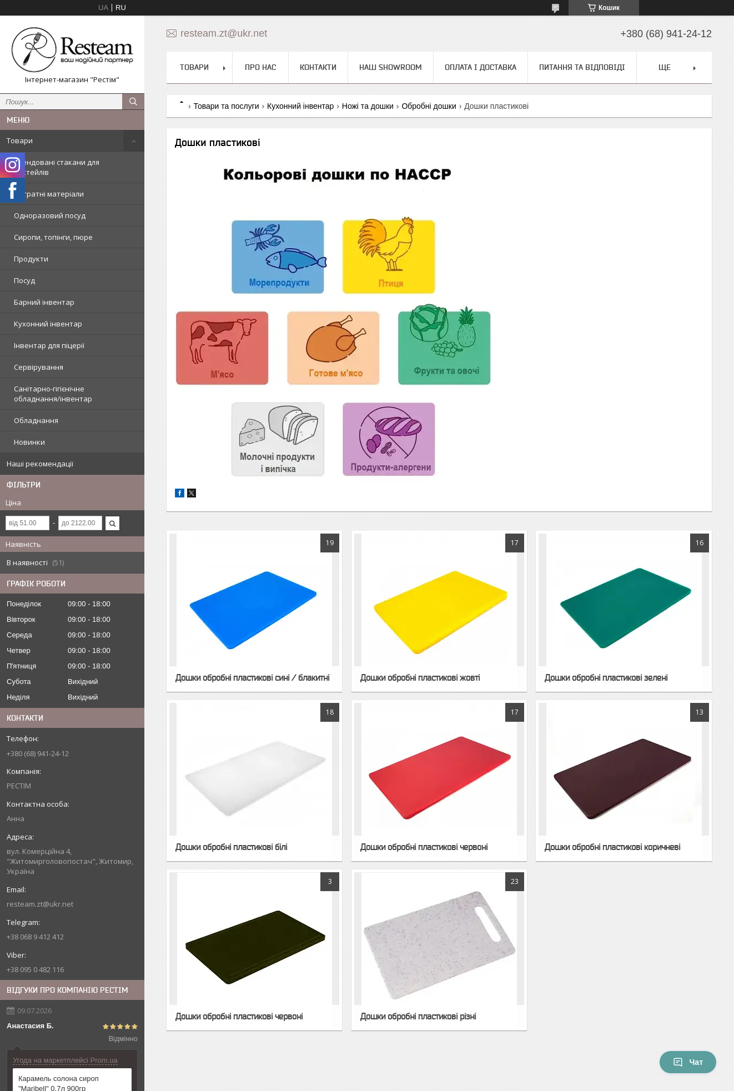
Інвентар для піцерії (49, 345)
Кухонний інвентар (48, 324)
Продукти (31, 259)
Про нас (260, 67)
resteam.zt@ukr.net (40, 904)
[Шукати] (133, 101)
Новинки (29, 442)
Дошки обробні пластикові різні (418, 1016)
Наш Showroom (390, 67)
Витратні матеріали (49, 194)
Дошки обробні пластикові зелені (606, 677)
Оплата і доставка (480, 67)
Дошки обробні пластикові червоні (423, 847)
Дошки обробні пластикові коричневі (612, 847)
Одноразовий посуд (50, 215)
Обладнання (36, 420)
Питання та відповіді (582, 67)
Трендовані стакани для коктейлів (56, 167)
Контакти (318, 67)
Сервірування (38, 367)
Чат (688, 1062)
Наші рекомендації (40, 464)
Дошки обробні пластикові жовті (420, 677)
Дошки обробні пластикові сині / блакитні (252, 677)
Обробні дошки (428, 106)
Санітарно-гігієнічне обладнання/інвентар (53, 394)
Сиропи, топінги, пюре (53, 237)
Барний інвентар (44, 302)
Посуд (24, 280)
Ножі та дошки (368, 106)
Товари (20, 140)
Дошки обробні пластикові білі (231, 847)
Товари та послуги (226, 106)
